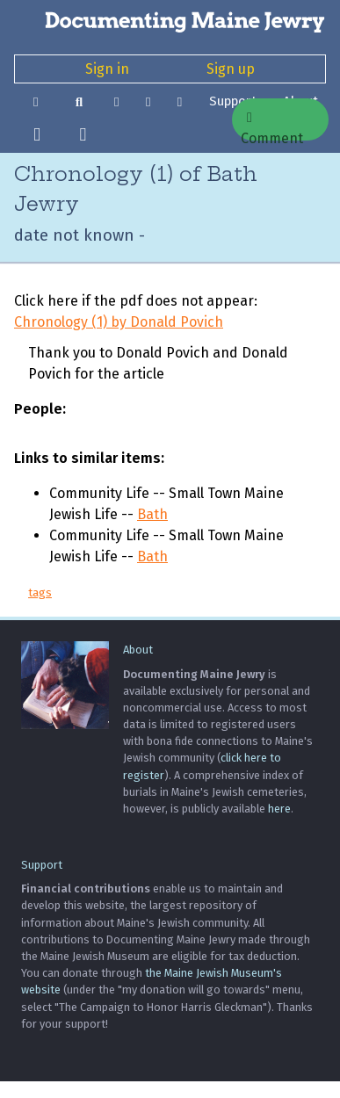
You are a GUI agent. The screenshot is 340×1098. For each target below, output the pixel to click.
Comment (272, 126)
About (138, 649)
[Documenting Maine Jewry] (170, 21)
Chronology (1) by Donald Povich (118, 322)
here (279, 808)
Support (41, 864)
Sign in (107, 69)
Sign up (230, 69)
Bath (152, 514)
